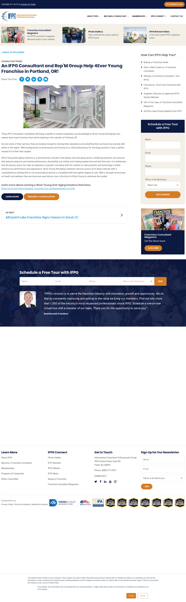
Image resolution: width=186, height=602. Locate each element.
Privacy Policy (7, 504)
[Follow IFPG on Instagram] (115, 481)
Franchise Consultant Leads (152, 146)
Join (147, 487)
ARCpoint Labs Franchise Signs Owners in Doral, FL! (62, 215)
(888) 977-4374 (11, 4)
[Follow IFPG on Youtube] (110, 481)
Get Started (163, 195)
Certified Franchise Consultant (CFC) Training (150, 110)
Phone (148, 166)
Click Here (153, 248)
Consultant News (11, 61)
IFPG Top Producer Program (151, 120)
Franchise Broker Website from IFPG (151, 129)
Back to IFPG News (12, 52)
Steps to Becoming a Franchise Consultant (152, 155)
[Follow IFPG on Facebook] (100, 481)
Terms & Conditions (22, 504)
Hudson (44, 504)
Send (160, 281)
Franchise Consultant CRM (152, 137)
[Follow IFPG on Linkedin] (105, 481)
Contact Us (100, 475)
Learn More (12, 197)
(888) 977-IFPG (109, 470)
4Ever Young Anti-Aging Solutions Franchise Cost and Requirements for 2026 (38, 188)
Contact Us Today (28, 4)
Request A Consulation (41, 197)
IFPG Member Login (174, 4)
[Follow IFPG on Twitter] (95, 481)
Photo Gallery (95, 32)
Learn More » (151, 56)
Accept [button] (131, 596)
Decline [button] (142, 596)
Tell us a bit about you (155, 179)
